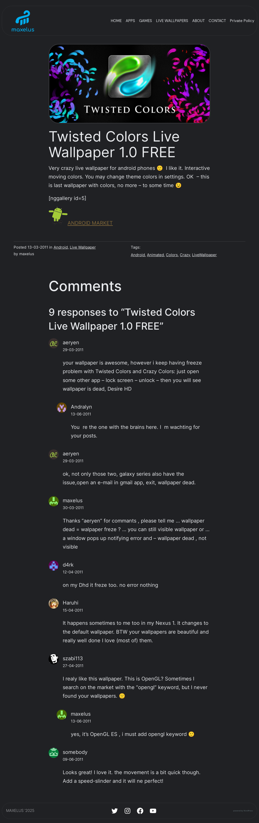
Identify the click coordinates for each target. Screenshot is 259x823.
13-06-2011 (81, 414)
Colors (172, 255)
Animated (155, 255)
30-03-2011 (73, 508)
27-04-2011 (73, 666)
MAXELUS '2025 (20, 810)
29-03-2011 (73, 350)
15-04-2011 (73, 610)
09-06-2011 (73, 759)
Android (61, 247)
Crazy (185, 255)
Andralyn (81, 407)
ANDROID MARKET (81, 223)
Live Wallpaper (83, 247)
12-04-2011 (73, 572)
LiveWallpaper (204, 255)
